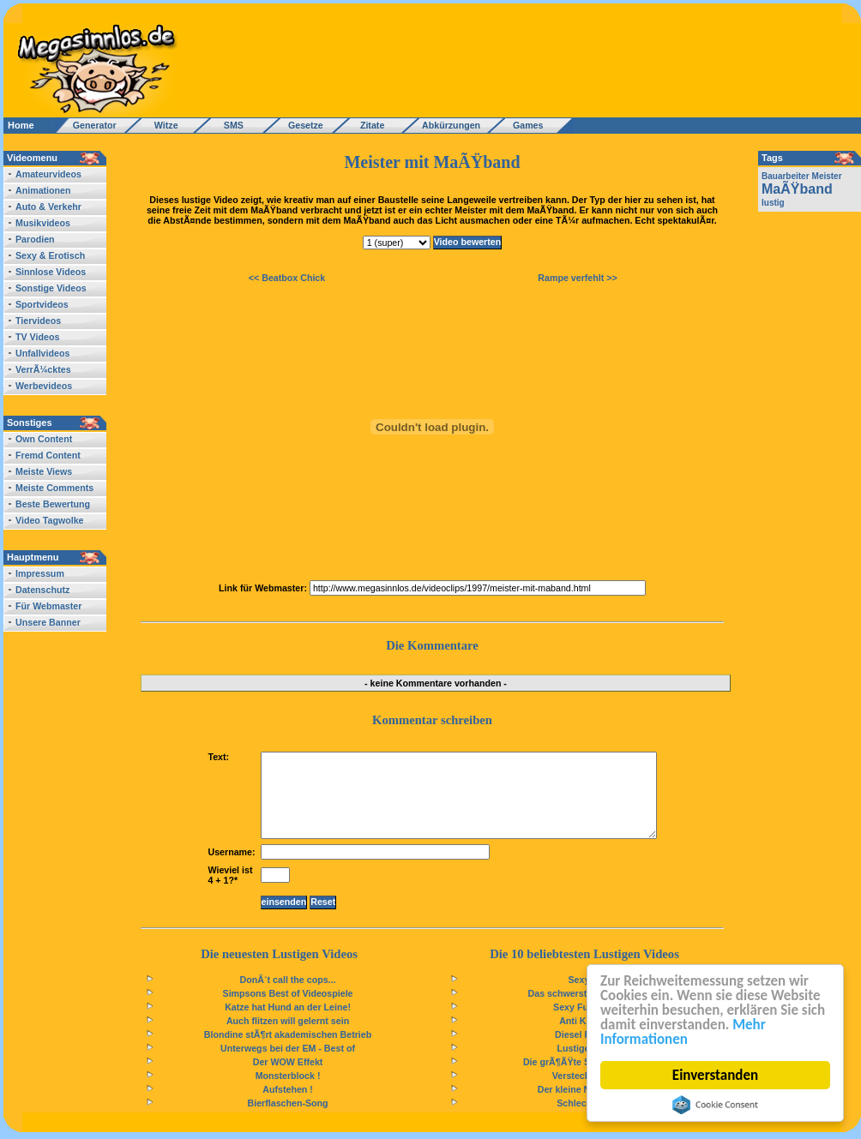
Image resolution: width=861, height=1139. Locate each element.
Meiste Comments (54, 488)
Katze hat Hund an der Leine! (288, 1007)
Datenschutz (42, 589)
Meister (827, 176)
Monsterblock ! (288, 1075)
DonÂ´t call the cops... (288, 979)
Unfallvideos (42, 353)
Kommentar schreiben (432, 720)
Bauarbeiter (786, 176)
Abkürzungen (451, 125)
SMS (229, 125)
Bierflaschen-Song (287, 1103)
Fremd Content (48, 455)
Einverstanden (715, 1075)
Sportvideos (42, 304)
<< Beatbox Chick (287, 278)
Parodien (35, 239)
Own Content (43, 439)
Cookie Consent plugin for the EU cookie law (715, 1104)
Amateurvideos (48, 174)
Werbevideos (43, 386)
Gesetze (303, 125)
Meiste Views (43, 471)
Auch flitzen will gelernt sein (287, 1021)
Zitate (368, 125)
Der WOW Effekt (288, 1062)
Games (525, 125)
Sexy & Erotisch (50, 255)
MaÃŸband (797, 189)
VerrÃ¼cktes (43, 369)
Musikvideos (42, 223)
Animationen (43, 190)
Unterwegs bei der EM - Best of (287, 1048)
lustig (773, 202)
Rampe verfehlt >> (577, 278)
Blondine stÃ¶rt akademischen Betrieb (287, 1034)
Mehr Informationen (683, 1032)
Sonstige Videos (51, 288)
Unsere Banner (48, 622)
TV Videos (37, 337)
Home (21, 125)
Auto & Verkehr (48, 206)
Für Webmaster (48, 606)
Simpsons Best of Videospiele (288, 993)
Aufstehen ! (287, 1089)
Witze (161, 125)
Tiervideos (38, 320)
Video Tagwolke (49, 520)
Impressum (39, 573)
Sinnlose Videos (50, 272)
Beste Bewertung (52, 504)
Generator (87, 125)
